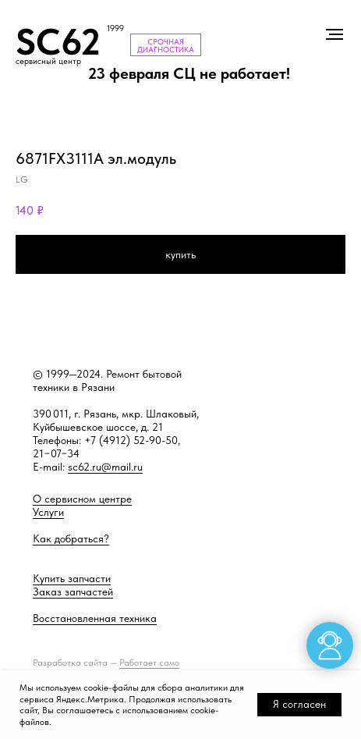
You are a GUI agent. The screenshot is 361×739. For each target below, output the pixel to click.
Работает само (149, 662)
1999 (115, 28)
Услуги (48, 512)
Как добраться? (71, 538)
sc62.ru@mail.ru (105, 466)
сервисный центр (48, 61)
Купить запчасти (72, 578)
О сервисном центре (82, 498)
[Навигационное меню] (334, 34)
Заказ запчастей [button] (73, 591)
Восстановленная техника (95, 618)
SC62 (58, 42)
